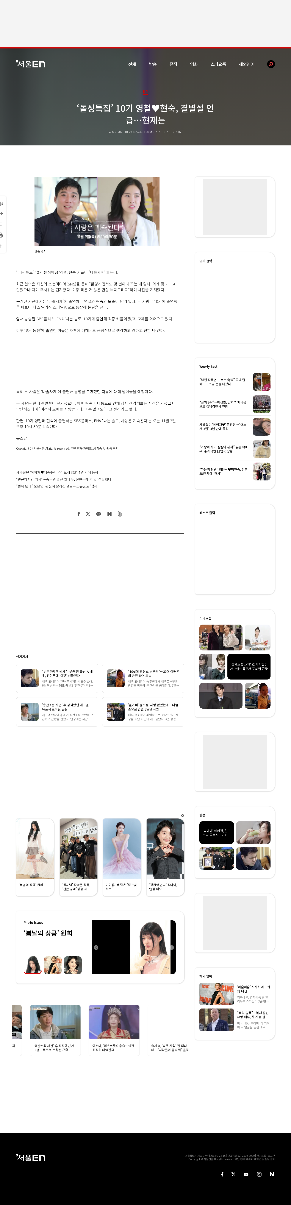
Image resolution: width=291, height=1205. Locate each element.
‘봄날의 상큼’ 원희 (48, 933)
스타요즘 (218, 64)
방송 (153, 64)
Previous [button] (96, 947)
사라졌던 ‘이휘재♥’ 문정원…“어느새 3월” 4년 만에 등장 (57, 472)
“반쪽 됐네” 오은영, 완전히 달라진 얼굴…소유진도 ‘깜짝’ (57, 486)
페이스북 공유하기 (79, 514)
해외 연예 (205, 976)
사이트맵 (261, 1155)
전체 (132, 64)
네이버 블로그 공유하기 (109, 514)
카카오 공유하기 (98, 514)
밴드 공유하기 (120, 514)
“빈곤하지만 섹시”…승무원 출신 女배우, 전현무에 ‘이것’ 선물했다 (63, 479)
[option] (134, 947)
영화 (194, 64)
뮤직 (173, 64)
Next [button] (171, 947)
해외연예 (246, 64)
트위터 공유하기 (88, 514)
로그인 (271, 1155)
